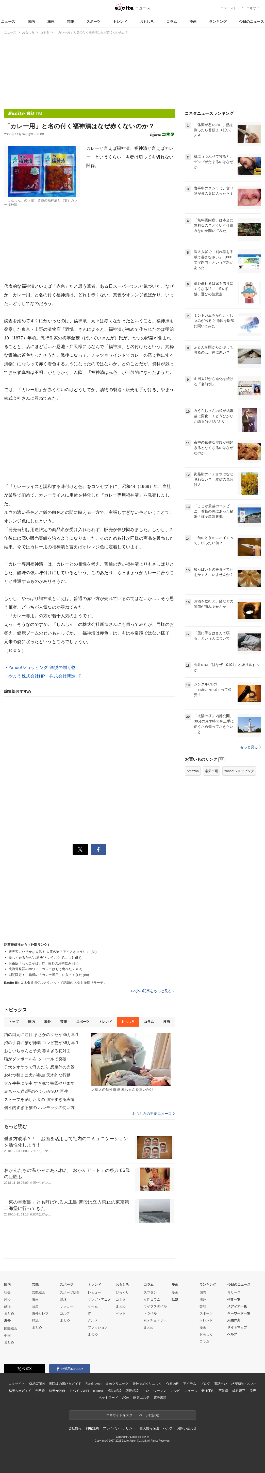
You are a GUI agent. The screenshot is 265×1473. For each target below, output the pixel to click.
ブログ (205, 1384)
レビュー (94, 1292)
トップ (14, 1022)
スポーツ (93, 22)
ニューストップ (231, 8)
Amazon (193, 771)
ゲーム (93, 1306)
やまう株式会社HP (26, 676)
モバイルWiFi (79, 1391)
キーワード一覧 (238, 1313)
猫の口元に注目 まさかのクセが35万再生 (41, 1034)
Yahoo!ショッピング (239, 771)
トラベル (150, 1313)
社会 (7, 1292)
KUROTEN (37, 1384)
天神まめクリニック (147, 1384)
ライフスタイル (155, 1306)
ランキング (218, 22)
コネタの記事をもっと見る (152, 991)
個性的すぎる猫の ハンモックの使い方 (39, 1107)
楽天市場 (211, 771)
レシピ (175, 1391)
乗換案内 (207, 1391)
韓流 (35, 1320)
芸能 (70, 22)
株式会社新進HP (65, 676)
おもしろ (147, 22)
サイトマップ (237, 1327)
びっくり (122, 1292)
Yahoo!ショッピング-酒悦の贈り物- (42, 667)
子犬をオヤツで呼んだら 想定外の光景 (39, 1067)
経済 (7, 1299)
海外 (50, 22)
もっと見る (250, 747)
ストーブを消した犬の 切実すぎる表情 (39, 1099)
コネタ (121, 1299)
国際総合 (10, 1328)
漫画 (192, 22)
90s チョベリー (155, 1320)
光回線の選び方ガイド (65, 1384)
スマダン (150, 1292)
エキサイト (254, 8)
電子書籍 (160, 1397)
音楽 (35, 1306)
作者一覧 (233, 1299)
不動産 (223, 1391)
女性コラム (152, 1299)
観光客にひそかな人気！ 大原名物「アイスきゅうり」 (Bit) (53, 952)
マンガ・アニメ (99, 1299)
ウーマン (159, 1391)
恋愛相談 (131, 1391)
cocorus (98, 1391)
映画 (35, 1299)
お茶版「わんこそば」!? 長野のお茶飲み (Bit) (43, 963)
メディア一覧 (237, 1306)
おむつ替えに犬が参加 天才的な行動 (37, 1075)
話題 (175, 1299)
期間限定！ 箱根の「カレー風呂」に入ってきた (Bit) (49, 975)
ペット (121, 1313)
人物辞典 (233, 1320)
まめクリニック (117, 1384)
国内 (31, 22)
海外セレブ (40, 1313)
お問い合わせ (186, 1428)
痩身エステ (141, 1397)
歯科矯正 (238, 1391)
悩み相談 (114, 1391)
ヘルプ (232, 1334)
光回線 (40, 1391)
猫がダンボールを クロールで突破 (35, 1059)
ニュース (8, 22)
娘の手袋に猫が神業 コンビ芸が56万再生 (41, 1043)
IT (89, 1313)
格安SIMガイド (20, 1391)
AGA (125, 1397)
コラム (171, 22)
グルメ (93, 1320)
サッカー (66, 1306)
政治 (7, 1306)
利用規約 (92, 1428)
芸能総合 (38, 1292)
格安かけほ (57, 1391)
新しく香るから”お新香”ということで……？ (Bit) (45, 957)
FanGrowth (94, 1384)
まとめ (9, 1313)
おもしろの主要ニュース (153, 1113)
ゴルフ (65, 1313)
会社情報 (75, 1428)
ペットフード (108, 1397)
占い (146, 1391)
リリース (234, 1292)
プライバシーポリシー (119, 1428)
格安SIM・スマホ (244, 1384)
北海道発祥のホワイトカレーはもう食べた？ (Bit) (45, 969)
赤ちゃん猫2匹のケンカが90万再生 (36, 1091)
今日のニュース (251, 22)
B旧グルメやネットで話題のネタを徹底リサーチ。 (55, 983)
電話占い (220, 1384)
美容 (253, 1391)
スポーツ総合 (70, 1292)
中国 (7, 1335)
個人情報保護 (149, 1428)
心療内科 (172, 1384)
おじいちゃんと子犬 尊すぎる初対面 (37, 1051)
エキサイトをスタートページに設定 (132, 1415)
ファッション (98, 1327)
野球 (63, 1299)
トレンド (120, 22)
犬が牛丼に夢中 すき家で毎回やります (39, 1083)
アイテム (189, 1384)
